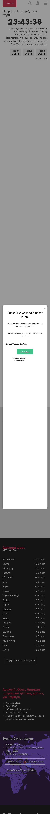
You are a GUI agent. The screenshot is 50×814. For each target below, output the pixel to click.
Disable (25, 352)
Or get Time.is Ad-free (16, 344)
